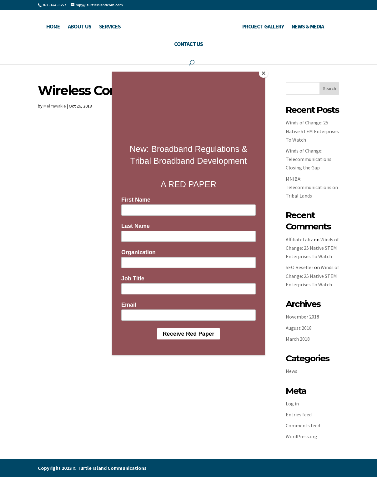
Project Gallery (263, 27)
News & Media (308, 27)
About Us (79, 27)
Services (110, 27)
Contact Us (188, 45)
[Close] (263, 73)
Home (53, 27)
